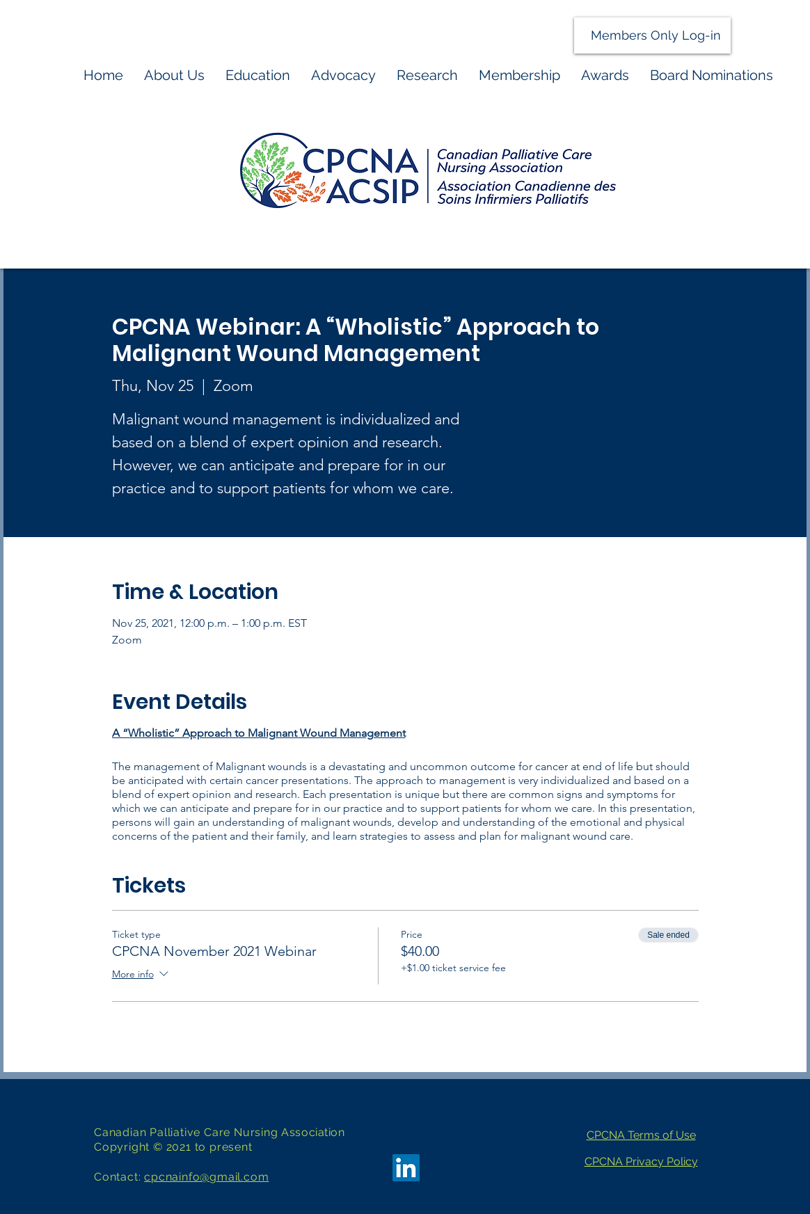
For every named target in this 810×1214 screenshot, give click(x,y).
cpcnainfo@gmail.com (206, 1176)
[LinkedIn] (406, 1167)
